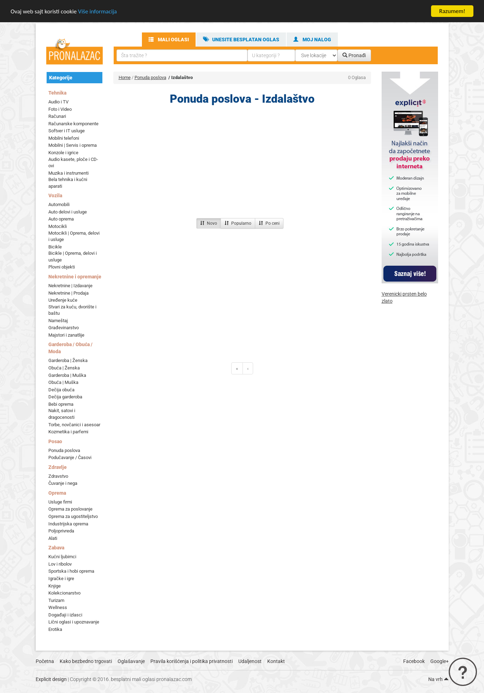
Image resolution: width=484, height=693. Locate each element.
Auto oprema (61, 219)
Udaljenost (250, 661)
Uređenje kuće (62, 300)
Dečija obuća (61, 389)
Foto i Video (60, 109)
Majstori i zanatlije (66, 335)
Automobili (59, 204)
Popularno (238, 223)
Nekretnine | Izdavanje (70, 285)
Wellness (57, 607)
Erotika (55, 629)
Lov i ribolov (60, 564)
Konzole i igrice (63, 152)
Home (125, 77)
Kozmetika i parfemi (68, 431)
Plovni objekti (61, 267)
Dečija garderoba (65, 396)
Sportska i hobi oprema (71, 571)
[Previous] (237, 368)
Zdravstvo (58, 476)
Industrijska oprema (68, 523)
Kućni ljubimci (62, 556)
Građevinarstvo (63, 327)
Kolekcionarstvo (64, 593)
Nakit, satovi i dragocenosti (61, 414)
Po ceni (269, 223)
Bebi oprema (60, 404)
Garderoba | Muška (67, 375)
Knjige (54, 585)
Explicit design (51, 679)
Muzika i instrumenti (68, 173)
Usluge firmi (60, 502)
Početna (45, 661)
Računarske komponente (73, 123)
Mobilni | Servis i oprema (72, 145)
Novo (208, 223)
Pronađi (354, 55)
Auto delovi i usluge (67, 212)
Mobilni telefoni (63, 138)
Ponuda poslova (64, 450)
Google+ (439, 661)
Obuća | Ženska (64, 367)
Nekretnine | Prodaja (68, 292)
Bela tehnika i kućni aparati (67, 183)
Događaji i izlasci (65, 614)
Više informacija (97, 11)
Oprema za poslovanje (70, 509)
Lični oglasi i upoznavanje (73, 622)
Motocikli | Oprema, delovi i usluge (74, 236)
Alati (52, 538)
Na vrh (438, 679)
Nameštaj (58, 320)
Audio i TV (58, 101)
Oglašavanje (131, 661)
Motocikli (57, 226)
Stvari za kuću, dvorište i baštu (72, 310)
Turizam (56, 600)
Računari (57, 116)
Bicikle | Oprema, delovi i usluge (72, 257)
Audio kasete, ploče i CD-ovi (73, 162)
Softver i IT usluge (66, 130)
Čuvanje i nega (62, 483)
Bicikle (55, 246)
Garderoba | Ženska (68, 360)
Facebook (414, 661)
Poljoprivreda (61, 531)
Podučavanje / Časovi (69, 457)
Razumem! (452, 11)
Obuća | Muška (63, 382)
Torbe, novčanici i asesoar (74, 424)
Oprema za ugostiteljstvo (73, 516)
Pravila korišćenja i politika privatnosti (191, 661)
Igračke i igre (61, 578)
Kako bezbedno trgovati (86, 661)
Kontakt (276, 661)
